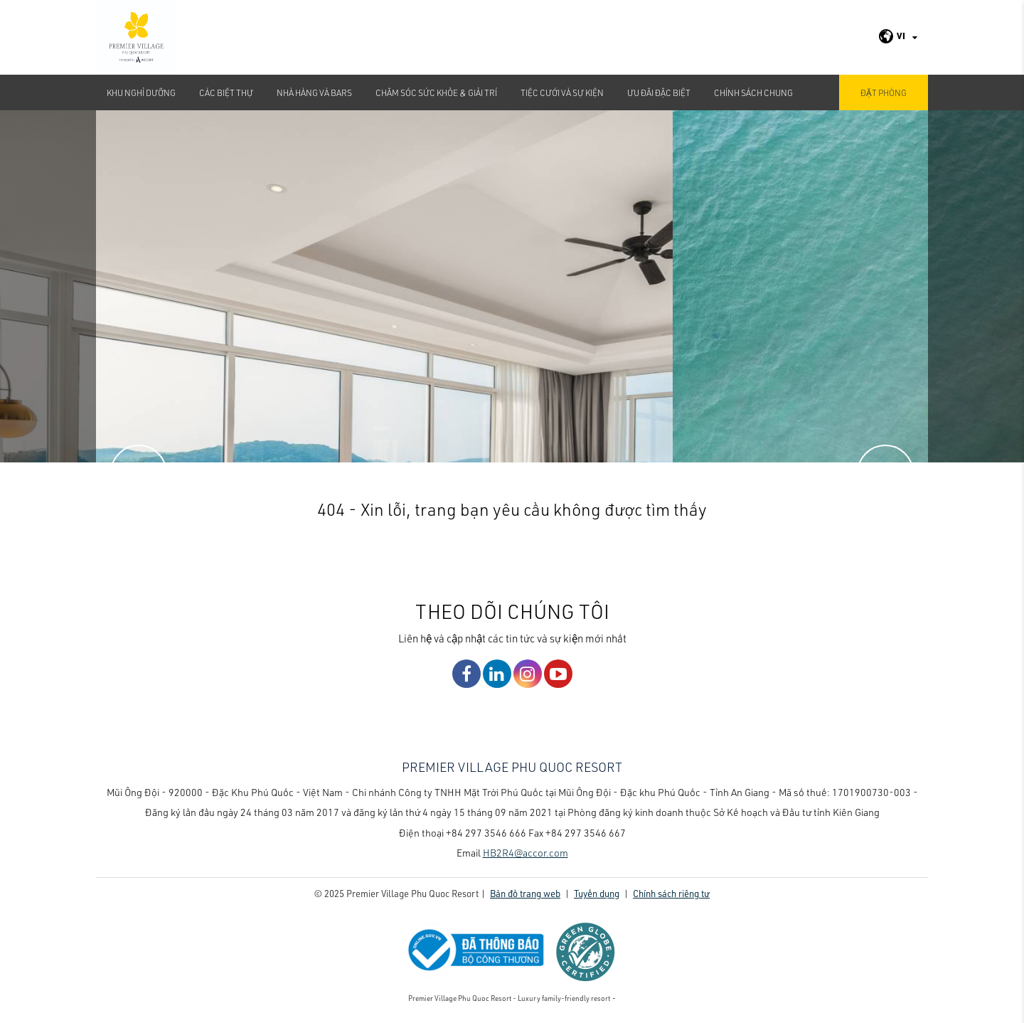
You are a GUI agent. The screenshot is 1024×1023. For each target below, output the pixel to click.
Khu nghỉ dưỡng (141, 92)
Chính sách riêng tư (671, 893)
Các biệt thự (226, 92)
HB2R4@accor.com (525, 852)
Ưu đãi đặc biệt (658, 92)
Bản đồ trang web (525, 893)
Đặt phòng (883, 92)
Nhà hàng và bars (314, 92)
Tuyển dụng (596, 893)
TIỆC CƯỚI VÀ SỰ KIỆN (562, 92)
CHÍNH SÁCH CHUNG (753, 92)
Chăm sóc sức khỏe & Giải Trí (436, 92)
